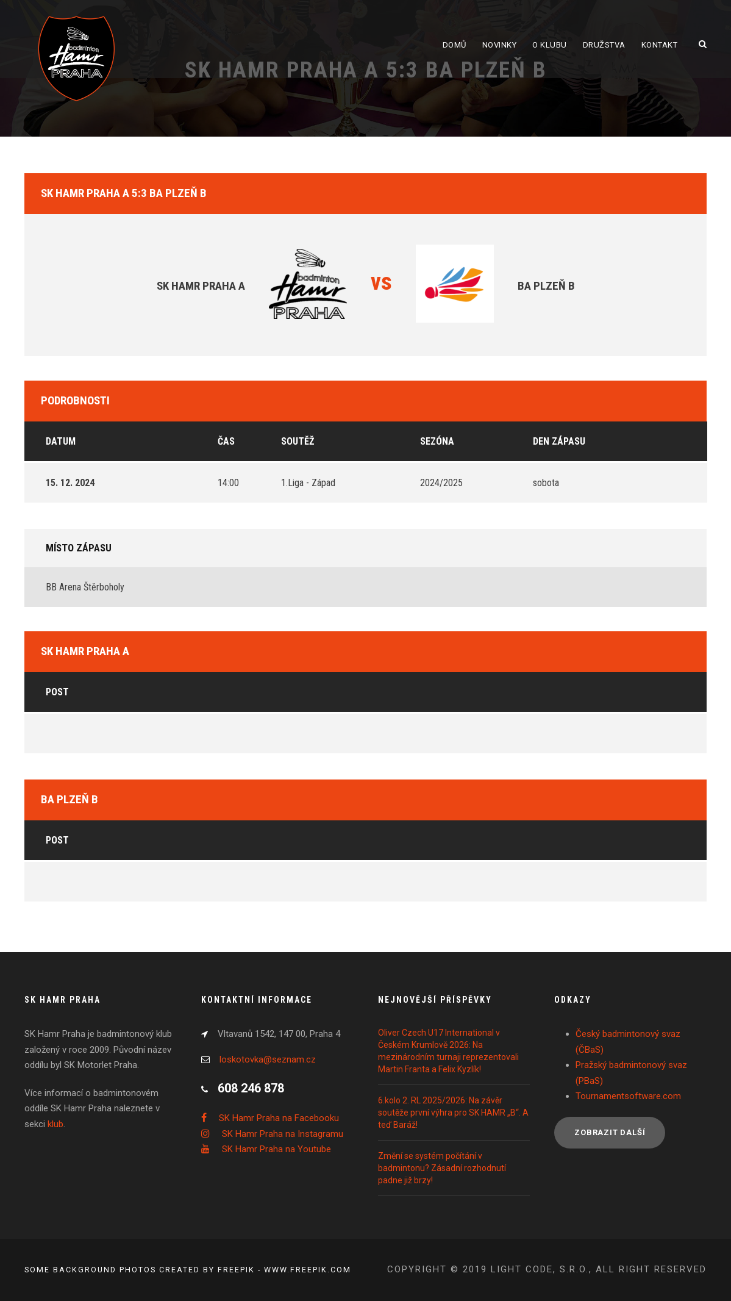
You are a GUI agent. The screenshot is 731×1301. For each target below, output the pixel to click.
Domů (454, 44)
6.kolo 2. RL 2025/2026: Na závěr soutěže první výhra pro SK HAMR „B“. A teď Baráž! (453, 1112)
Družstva (604, 44)
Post (57, 692)
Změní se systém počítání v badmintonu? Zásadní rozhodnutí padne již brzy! (442, 1168)
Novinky (499, 44)
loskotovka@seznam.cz (267, 1059)
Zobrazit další (609, 1132)
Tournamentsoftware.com (628, 1096)
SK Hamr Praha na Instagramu (282, 1133)
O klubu (549, 44)
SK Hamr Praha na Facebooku (279, 1118)
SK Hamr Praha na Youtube (276, 1149)
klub (55, 1124)
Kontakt (659, 44)
